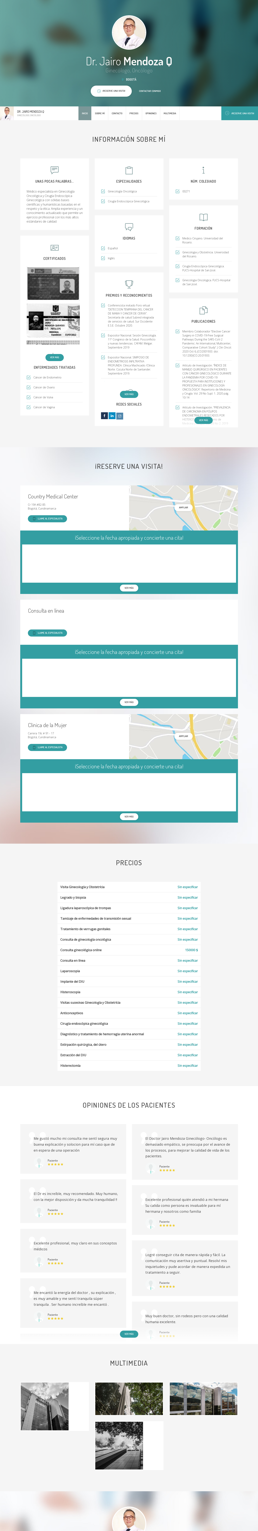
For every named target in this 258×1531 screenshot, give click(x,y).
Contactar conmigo (150, 90)
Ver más (54, 357)
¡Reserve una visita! (239, 113)
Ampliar (183, 507)
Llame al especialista (47, 519)
